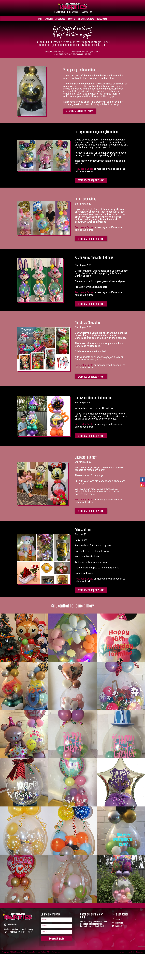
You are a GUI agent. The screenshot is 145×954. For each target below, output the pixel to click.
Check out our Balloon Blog (91, 915)
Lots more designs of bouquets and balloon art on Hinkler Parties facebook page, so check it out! (93, 923)
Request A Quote (56, 938)
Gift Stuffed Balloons (86, 18)
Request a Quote (84, 168)
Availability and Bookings (55, 18)
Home (40, 18)
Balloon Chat (102, 18)
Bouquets (71, 18)
